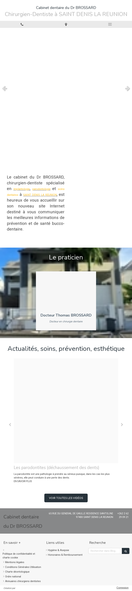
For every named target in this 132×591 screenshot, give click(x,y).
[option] (66, 420)
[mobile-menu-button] (110, 24)
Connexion (123, 587)
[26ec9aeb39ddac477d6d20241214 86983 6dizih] (66, 410)
